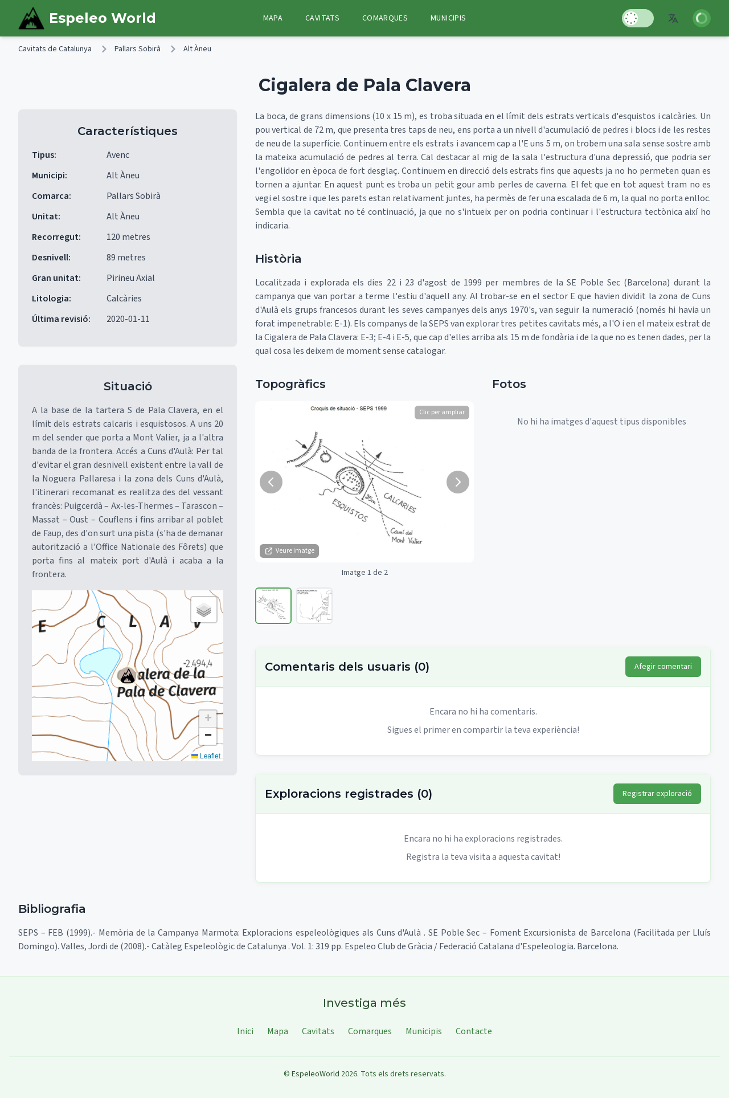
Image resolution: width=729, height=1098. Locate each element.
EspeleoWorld (315, 1074)
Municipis (448, 18)
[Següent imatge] (458, 482)
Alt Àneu (197, 49)
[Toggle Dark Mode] (638, 18)
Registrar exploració (657, 793)
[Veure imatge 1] (273, 605)
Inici (245, 1031)
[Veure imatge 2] (314, 605)
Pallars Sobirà (137, 49)
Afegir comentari (663, 666)
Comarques (385, 18)
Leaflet (205, 756)
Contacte (474, 1031)
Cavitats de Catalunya (55, 49)
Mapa (272, 18)
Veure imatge (289, 551)
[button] (127, 675)
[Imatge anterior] (271, 482)
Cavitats (322, 18)
